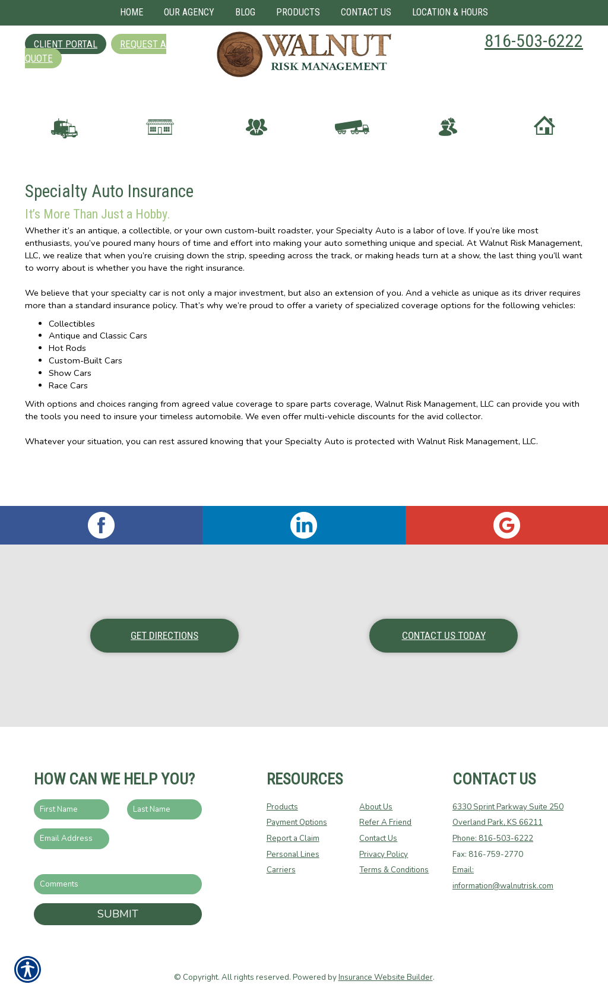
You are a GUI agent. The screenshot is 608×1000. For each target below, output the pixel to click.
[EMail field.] (71, 838)
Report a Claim (293, 838)
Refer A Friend (385, 822)
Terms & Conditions (394, 869)
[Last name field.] (164, 809)
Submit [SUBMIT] (117, 913)
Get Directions (164, 635)
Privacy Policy (383, 854)
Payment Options (297, 822)
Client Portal (65, 44)
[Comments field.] (118, 884)
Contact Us (378, 838)
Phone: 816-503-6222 (492, 838)
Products (282, 806)
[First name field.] (71, 809)
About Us (375, 806)
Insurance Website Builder (385, 976)
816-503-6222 (533, 40)
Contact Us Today (444, 635)
